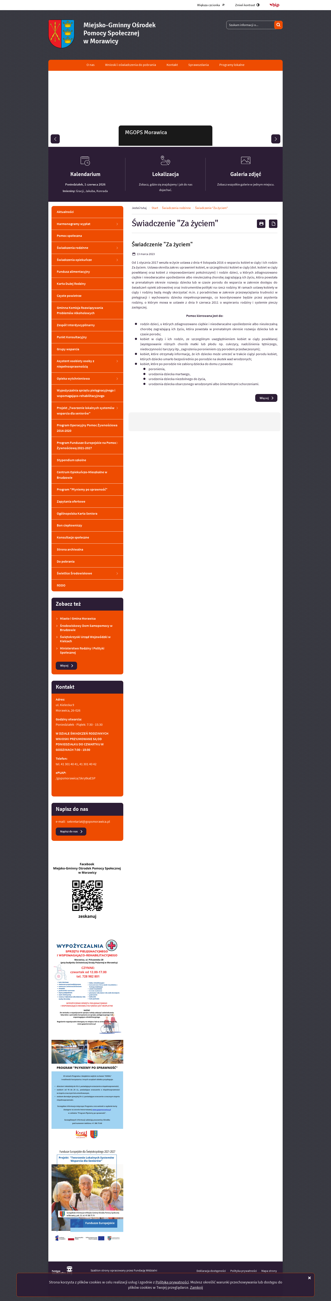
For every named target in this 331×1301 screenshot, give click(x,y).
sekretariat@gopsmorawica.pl (88, 821)
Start (155, 208)
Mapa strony (269, 1271)
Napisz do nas (69, 831)
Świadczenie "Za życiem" (211, 208)
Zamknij (196, 1287)
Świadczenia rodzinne (176, 208)
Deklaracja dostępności (211, 1271)
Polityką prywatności (172, 1282)
